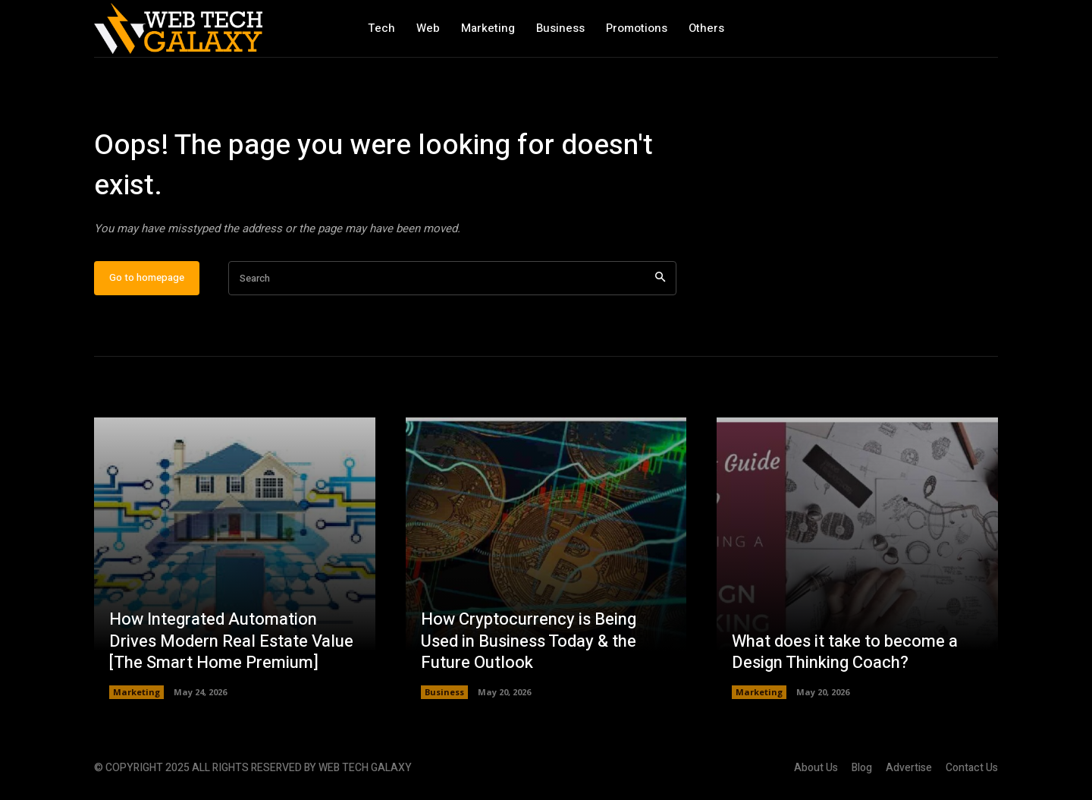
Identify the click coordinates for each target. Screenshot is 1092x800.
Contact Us (972, 768)
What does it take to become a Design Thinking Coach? (845, 652)
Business (560, 28)
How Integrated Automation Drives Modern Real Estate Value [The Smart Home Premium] (231, 641)
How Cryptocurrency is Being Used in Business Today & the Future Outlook (528, 641)
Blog (862, 768)
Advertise (909, 768)
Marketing (488, 28)
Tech (381, 28)
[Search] (660, 278)
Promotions (636, 28)
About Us (816, 768)
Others (706, 28)
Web (428, 28)
